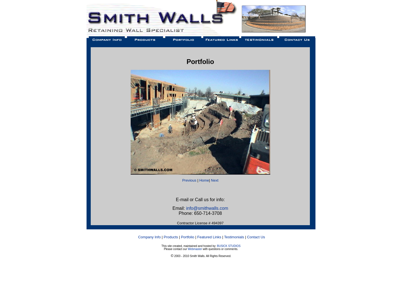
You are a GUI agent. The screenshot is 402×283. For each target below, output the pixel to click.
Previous (189, 180)
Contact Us (256, 237)
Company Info (149, 237)
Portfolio (187, 237)
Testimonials (234, 237)
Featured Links (209, 237)
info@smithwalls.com (207, 208)
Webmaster (195, 249)
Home (204, 180)
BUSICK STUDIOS (228, 246)
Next (215, 180)
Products (171, 237)
